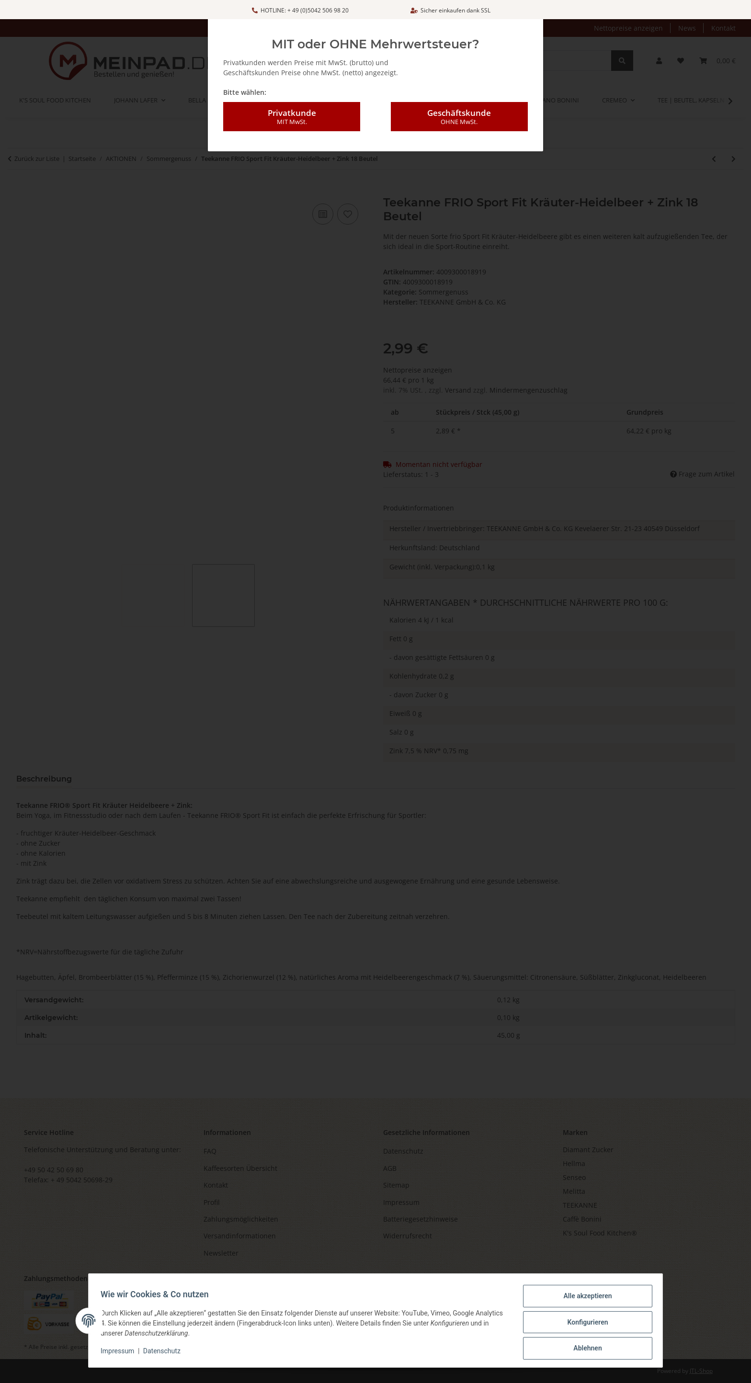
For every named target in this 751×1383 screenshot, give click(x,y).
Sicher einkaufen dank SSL (450, 10)
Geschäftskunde (459, 116)
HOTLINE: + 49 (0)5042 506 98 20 (300, 10)
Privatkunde (291, 116)
